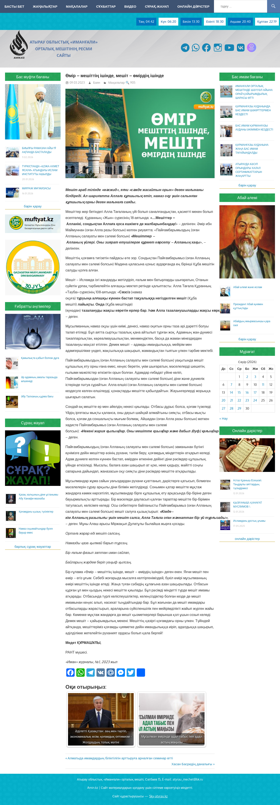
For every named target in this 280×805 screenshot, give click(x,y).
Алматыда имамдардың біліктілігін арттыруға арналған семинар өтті (120, 758)
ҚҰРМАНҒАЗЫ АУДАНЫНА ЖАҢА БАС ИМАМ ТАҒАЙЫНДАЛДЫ (251, 148)
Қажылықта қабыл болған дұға (40, 358)
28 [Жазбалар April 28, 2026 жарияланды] (231, 408)
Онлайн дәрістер (193, 6)
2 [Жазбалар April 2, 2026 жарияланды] (247, 377)
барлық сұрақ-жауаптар (32, 546)
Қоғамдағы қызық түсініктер (36, 511)
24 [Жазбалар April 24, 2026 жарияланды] (255, 400)
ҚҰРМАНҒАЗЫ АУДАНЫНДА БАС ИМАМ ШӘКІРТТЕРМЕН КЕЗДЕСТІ (253, 110)
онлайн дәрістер (247, 539)
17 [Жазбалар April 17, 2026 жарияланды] (255, 392)
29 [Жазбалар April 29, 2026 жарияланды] (239, 408)
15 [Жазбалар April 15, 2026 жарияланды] (239, 392)
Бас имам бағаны (247, 76)
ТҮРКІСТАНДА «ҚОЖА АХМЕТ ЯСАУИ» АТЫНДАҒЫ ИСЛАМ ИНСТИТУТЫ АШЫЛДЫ (40, 170)
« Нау (223, 418)
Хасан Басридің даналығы (192, 764)
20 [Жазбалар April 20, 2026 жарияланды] (223, 400)
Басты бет (14, 6)
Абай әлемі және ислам (247, 287)
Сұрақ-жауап (157, 6)
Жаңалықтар (45, 6)
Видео (130, 6)
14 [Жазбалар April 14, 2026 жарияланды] (231, 392)
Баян (96, 82)
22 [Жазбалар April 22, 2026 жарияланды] (239, 400)
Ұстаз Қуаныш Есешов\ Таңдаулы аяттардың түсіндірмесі (247, 484)
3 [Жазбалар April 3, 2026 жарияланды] (255, 377)
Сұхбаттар (106, 6)
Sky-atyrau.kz (158, 796)
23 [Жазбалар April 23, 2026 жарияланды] (247, 400)
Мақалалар (77, 6)
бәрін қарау (33, 206)
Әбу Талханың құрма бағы (37, 396)
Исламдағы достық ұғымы (249, 520)
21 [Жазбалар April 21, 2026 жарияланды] (231, 400)
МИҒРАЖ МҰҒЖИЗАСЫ (36, 188)
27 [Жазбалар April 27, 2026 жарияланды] (223, 408)
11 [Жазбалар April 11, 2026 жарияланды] (263, 385)
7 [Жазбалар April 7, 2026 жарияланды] (231, 385)
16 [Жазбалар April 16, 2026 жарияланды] (247, 392)
